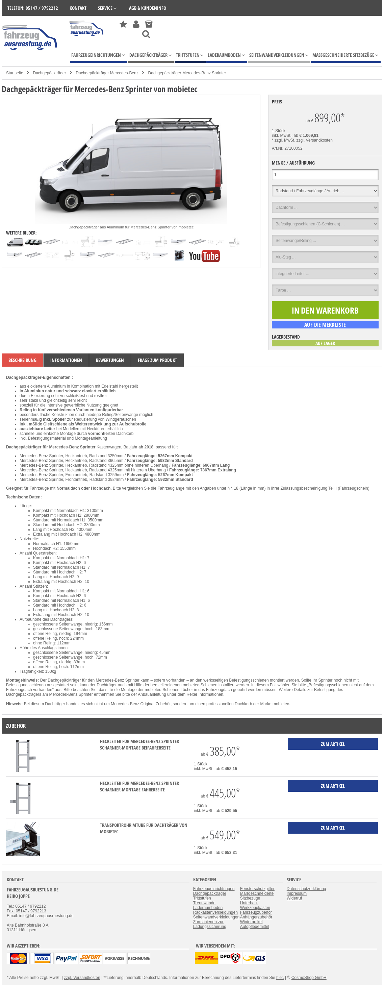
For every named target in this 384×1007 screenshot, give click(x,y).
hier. (280, 977)
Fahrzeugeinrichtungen (214, 888)
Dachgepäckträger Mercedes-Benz (107, 73)
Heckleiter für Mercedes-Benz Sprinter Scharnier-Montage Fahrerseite (139, 786)
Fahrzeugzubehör (256, 912)
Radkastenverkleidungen (215, 912)
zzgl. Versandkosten (315, 140)
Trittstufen (202, 898)
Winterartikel (251, 921)
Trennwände (204, 903)
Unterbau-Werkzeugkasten (255, 905)
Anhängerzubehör (256, 917)
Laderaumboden (208, 907)
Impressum (297, 893)
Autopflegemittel (254, 926)
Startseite (14, 73)
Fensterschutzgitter (257, 888)
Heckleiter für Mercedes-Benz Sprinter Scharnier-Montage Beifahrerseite (139, 744)
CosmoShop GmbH (309, 977)
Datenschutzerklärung (306, 888)
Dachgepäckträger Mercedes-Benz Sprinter (187, 73)
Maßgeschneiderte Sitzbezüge (257, 896)
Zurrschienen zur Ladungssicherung (209, 924)
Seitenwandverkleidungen (216, 917)
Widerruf (294, 898)
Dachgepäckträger (49, 73)
